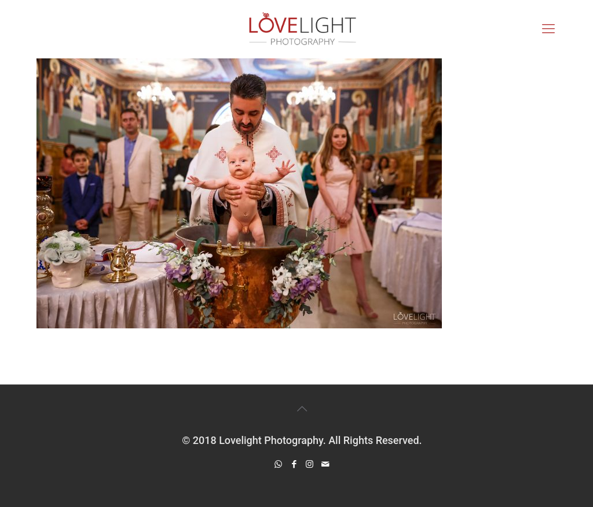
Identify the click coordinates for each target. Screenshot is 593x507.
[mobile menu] (548, 29)
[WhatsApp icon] (278, 464)
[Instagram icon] (309, 464)
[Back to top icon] (302, 409)
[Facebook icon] (294, 464)
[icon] (325, 464)
